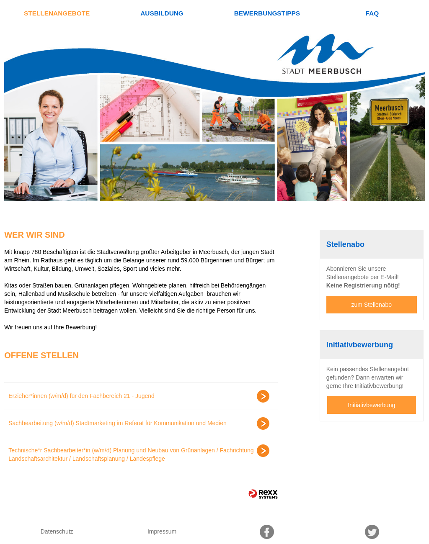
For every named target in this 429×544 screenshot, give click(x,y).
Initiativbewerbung (371, 405)
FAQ (372, 13)
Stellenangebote (57, 13)
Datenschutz (57, 531)
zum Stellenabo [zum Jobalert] (371, 304)
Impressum (161, 531)
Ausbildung (161, 13)
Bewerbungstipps (267, 13)
